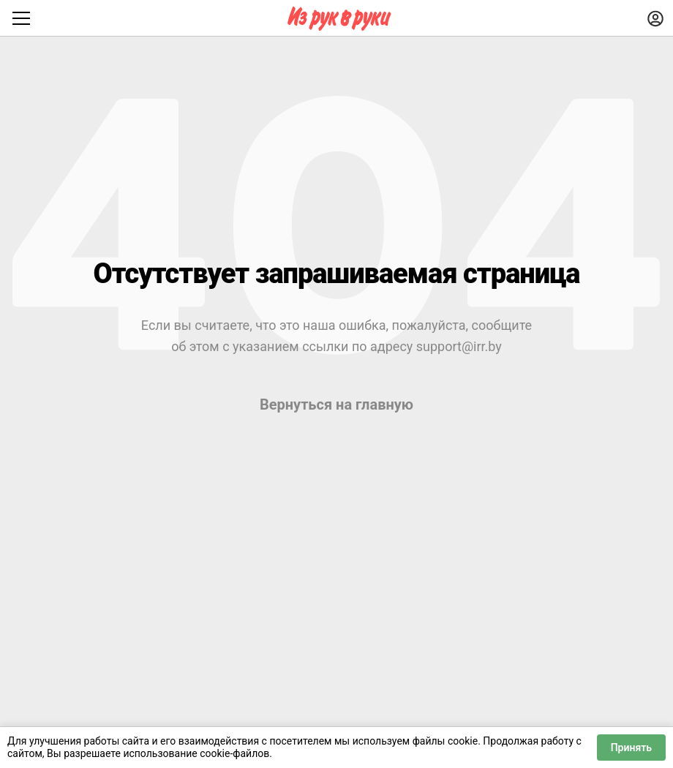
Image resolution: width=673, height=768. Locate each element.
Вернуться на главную (336, 404)
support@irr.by (459, 346)
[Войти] (655, 18)
